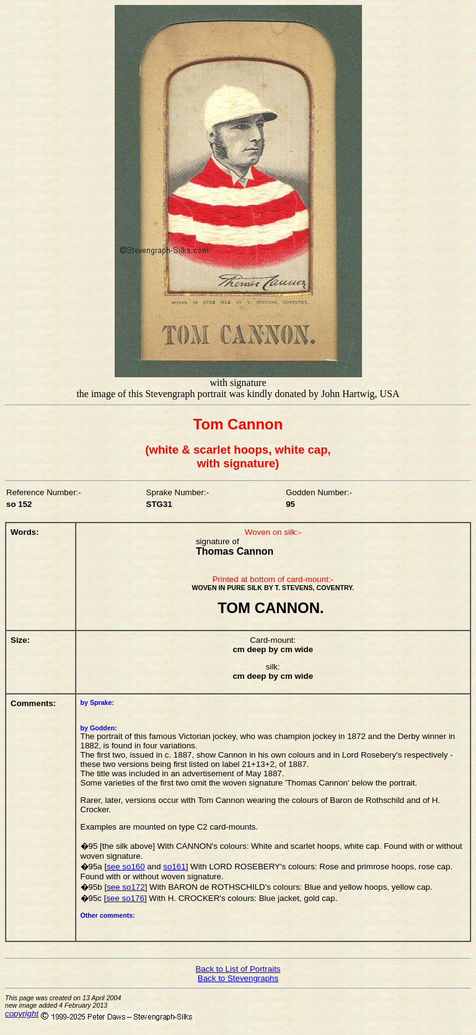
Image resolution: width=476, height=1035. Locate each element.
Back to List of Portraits (237, 969)
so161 (174, 866)
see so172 (126, 887)
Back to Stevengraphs (238, 978)
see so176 (125, 898)
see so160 (126, 866)
